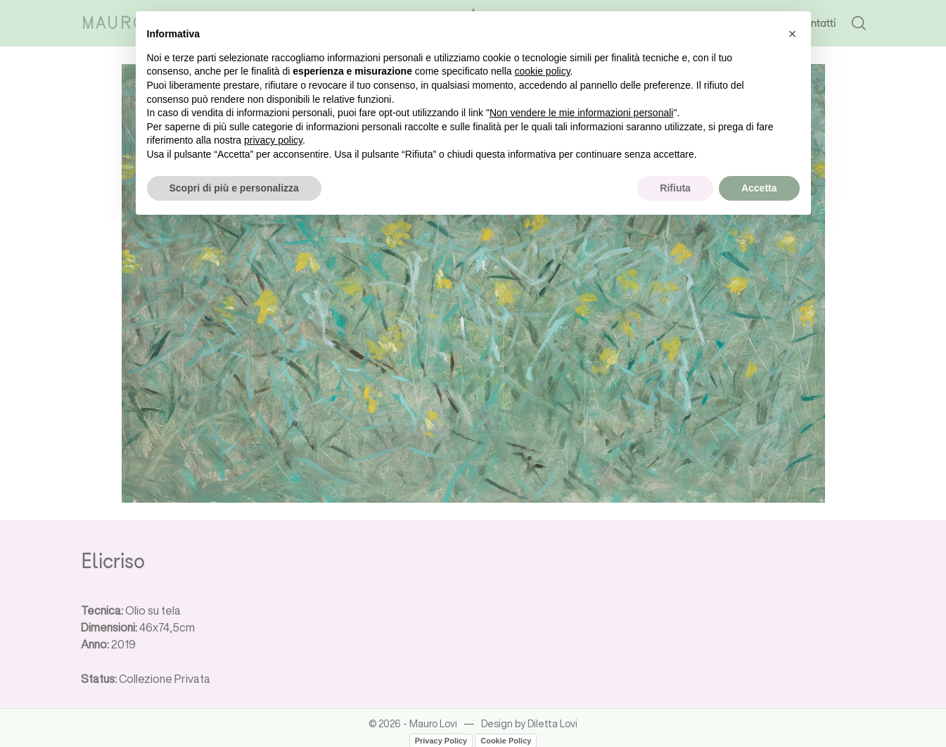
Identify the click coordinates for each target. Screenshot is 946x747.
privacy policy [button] (273, 140)
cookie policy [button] (542, 71)
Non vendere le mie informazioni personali (581, 112)
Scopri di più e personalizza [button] (234, 188)
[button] (792, 34)
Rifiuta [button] (675, 188)
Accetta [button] (759, 188)
